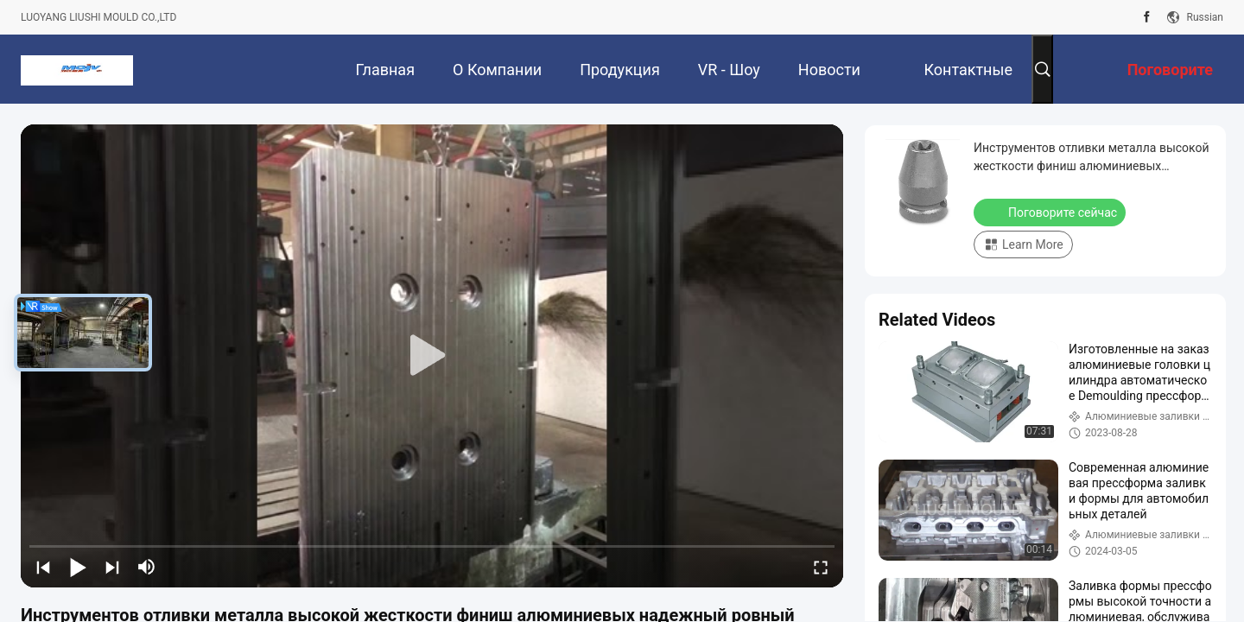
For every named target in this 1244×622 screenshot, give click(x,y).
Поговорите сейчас (1051, 211)
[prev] (43, 567)
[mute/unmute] (147, 567)
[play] (432, 356)
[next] (112, 567)
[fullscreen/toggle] (820, 567)
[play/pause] (77, 567)
